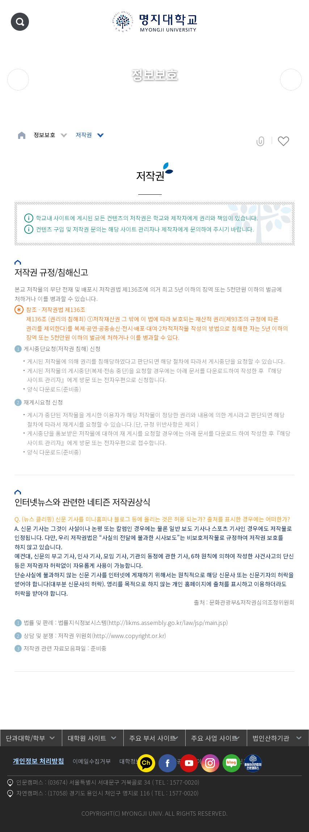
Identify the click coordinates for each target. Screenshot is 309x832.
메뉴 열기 (293, 22)
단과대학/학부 (25, 738)
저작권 (83, 134)
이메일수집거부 (92, 761)
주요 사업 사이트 (214, 738)
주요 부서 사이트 (152, 738)
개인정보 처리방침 (38, 760)
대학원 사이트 (87, 738)
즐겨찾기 (283, 141)
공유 (260, 141)
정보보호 (44, 134)
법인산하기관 (271, 738)
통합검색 (20, 22)
